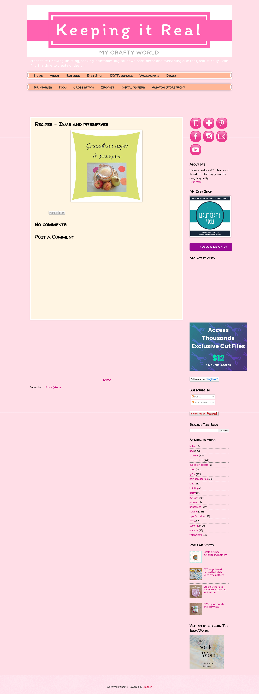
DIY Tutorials (121, 75)
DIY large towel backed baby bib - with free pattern (214, 572)
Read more (196, 181)
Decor (171, 75)
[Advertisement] (92, 103)
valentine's (196, 535)
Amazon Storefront (168, 87)
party (193, 492)
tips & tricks (197, 516)
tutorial (194, 525)
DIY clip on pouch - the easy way (214, 606)
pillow (193, 502)
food (192, 469)
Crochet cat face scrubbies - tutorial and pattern (215, 589)
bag (192, 450)
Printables (43, 87)
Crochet (107, 87)
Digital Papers (133, 87)
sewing (194, 511)
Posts (196, 396)
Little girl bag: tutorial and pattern (215, 553)
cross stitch (196, 460)
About (54, 75)
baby (192, 446)
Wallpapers (149, 75)
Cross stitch (83, 87)
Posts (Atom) (53, 387)
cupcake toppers (199, 464)
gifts (192, 474)
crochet (194, 455)
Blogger (147, 686)
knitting (194, 488)
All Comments (201, 402)
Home (38, 75)
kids (192, 483)
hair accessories (199, 478)
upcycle (194, 530)
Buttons (73, 75)
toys (192, 521)
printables (195, 507)
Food (62, 87)
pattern (194, 497)
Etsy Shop (95, 75)
